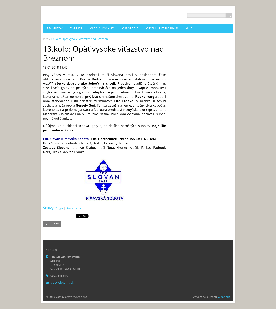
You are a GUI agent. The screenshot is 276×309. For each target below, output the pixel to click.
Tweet (80, 215)
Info (45, 39)
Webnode (224, 297)
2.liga (59, 208)
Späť (55, 224)
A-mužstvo (74, 208)
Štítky (48, 208)
